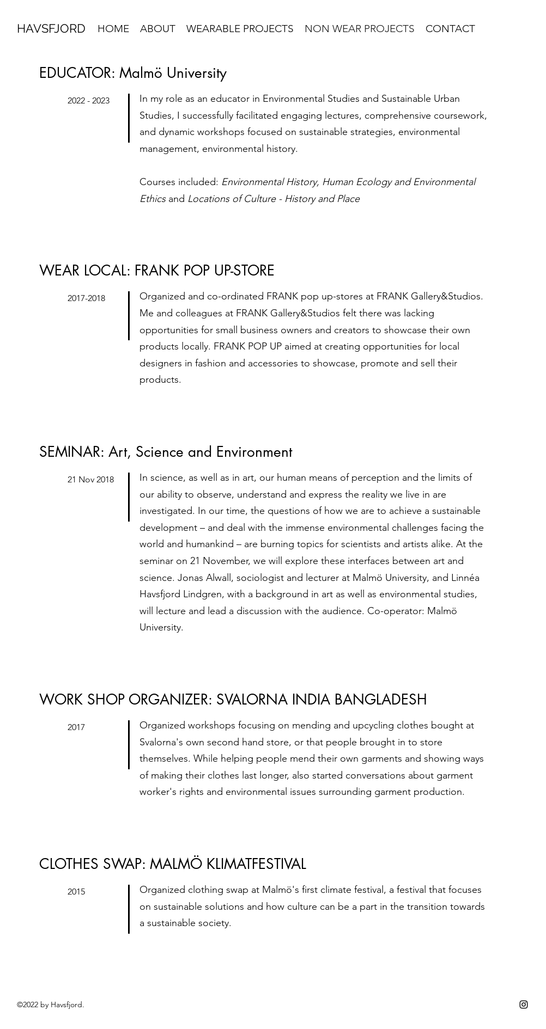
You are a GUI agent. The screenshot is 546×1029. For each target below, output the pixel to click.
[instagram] (523, 1004)
